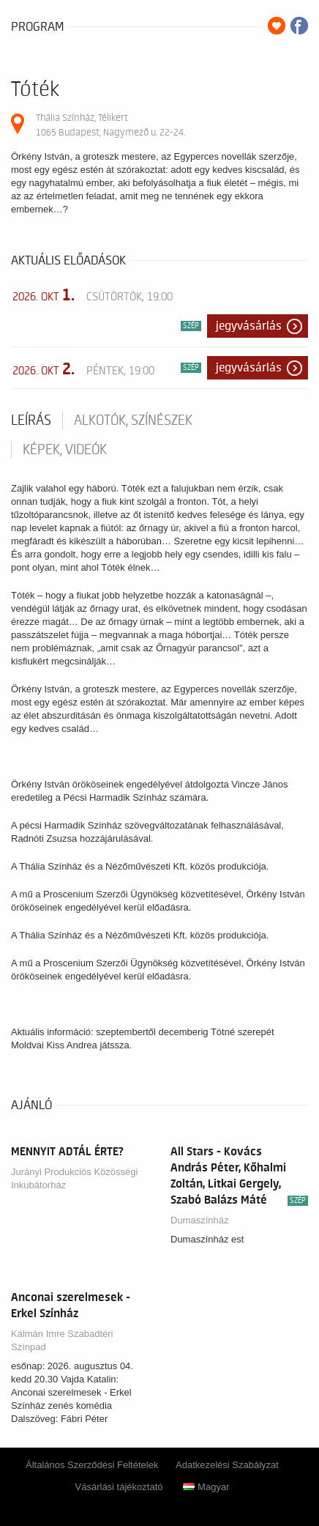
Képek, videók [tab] (65, 450)
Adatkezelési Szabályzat (227, 1464)
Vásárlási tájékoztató (119, 1486)
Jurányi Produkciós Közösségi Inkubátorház (74, 1178)
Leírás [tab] (31, 420)
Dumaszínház (199, 1220)
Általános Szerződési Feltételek (92, 1464)
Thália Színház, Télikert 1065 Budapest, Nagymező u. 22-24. (110, 125)
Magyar (206, 1486)
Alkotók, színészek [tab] (133, 420)
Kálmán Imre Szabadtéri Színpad (62, 1340)
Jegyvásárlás (249, 326)
